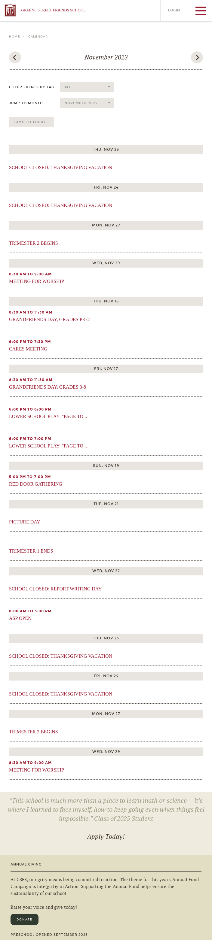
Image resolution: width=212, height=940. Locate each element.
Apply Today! (106, 836)
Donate (24, 919)
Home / (18, 36)
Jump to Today (30, 122)
